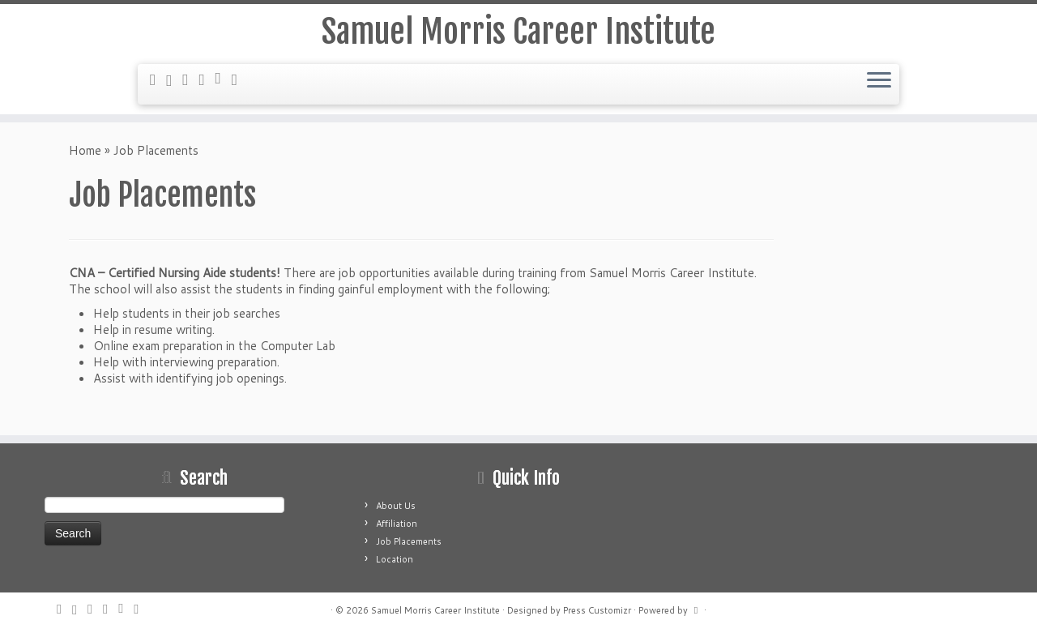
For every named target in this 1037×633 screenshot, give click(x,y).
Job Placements (409, 541)
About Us (396, 505)
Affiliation (396, 523)
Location (394, 559)
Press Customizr (597, 610)
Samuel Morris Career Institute (518, 31)
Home (85, 150)
